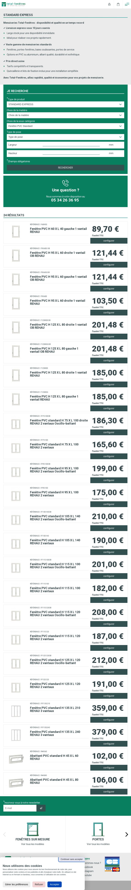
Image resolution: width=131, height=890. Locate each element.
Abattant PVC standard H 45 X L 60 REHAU (54, 757)
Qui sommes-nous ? (90, 863)
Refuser (39, 884)
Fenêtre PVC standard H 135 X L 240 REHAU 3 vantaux (55, 733)
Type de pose (14, 132)
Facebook (86, 867)
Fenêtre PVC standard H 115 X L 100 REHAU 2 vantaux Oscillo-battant (55, 565)
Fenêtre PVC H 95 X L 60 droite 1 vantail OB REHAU (57, 254)
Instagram (87, 871)
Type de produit (16, 99)
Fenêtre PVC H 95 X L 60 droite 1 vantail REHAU (57, 302)
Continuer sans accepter (72, 859)
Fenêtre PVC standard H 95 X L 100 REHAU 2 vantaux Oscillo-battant (54, 469)
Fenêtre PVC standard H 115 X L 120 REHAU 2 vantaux (55, 637)
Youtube (86, 875)
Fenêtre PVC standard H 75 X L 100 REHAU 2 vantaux (54, 446)
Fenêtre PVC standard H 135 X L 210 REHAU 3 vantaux (55, 709)
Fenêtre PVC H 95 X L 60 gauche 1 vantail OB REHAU (58, 278)
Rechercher (65, 167)
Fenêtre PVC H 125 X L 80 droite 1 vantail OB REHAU (58, 326)
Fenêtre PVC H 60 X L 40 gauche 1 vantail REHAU (58, 230)
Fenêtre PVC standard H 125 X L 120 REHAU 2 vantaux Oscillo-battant (55, 661)
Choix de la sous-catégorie (21, 121)
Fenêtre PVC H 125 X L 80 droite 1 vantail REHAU (58, 374)
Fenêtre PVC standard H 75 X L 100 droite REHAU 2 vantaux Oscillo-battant (59, 422)
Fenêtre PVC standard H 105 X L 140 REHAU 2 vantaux (55, 541)
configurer (108, 240)
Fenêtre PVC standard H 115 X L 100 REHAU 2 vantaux (55, 589)
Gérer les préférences (16, 884)
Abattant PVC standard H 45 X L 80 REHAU (54, 781)
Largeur (12, 144)
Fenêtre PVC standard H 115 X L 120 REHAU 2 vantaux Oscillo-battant (55, 613)
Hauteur (12, 153)
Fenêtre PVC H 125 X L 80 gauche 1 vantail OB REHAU (54, 350)
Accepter (54, 884)
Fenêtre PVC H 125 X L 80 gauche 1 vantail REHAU (54, 398)
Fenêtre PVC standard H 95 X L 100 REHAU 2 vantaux (54, 493)
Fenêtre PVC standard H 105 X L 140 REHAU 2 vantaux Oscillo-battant (55, 517)
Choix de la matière (17, 110)
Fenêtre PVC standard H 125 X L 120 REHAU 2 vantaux (55, 685)
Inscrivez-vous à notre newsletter (22, 802)
